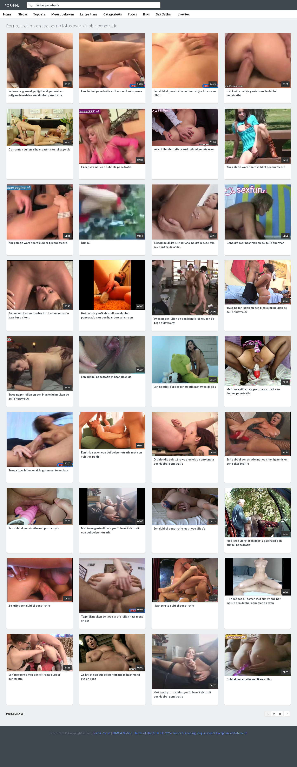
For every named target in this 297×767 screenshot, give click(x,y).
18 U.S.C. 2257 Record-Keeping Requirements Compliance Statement (200, 733)
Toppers (39, 14)
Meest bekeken (62, 14)
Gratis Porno (101, 733)
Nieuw (22, 14)
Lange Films (88, 14)
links (146, 14)
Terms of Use (143, 733)
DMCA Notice (122, 733)
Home (7, 14)
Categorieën (112, 14)
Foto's (132, 14)
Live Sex (184, 14)
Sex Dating (164, 14)
